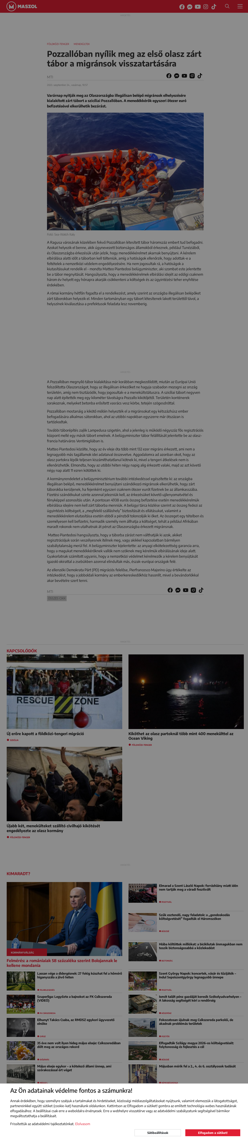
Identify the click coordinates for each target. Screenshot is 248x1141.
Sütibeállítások (157, 1133)
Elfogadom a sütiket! (213, 1133)
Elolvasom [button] (82, 1124)
